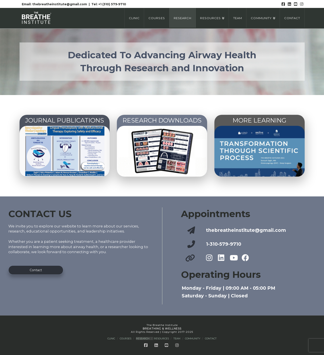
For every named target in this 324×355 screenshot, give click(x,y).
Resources (161, 338)
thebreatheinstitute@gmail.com (60, 4)
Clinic (111, 338)
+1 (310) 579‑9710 (112, 4)
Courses (125, 338)
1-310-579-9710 (223, 244)
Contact (211, 338)
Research (142, 338)
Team (176, 338)
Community (192, 338)
